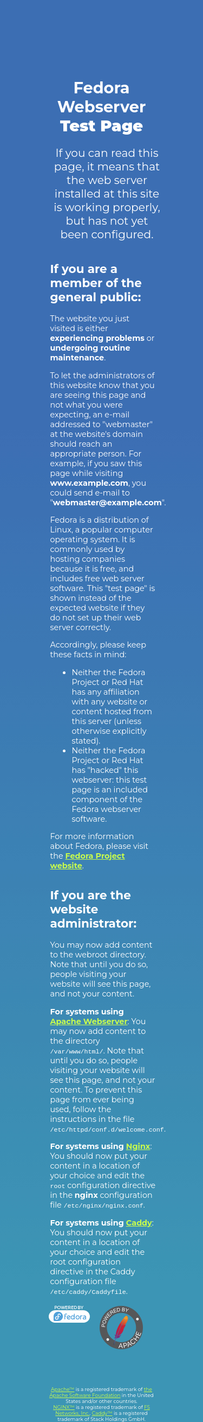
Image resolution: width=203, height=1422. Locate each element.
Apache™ (62, 1389)
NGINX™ (64, 1407)
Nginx (138, 1146)
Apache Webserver (88, 1021)
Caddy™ (102, 1413)
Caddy (139, 1223)
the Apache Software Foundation (100, 1392)
